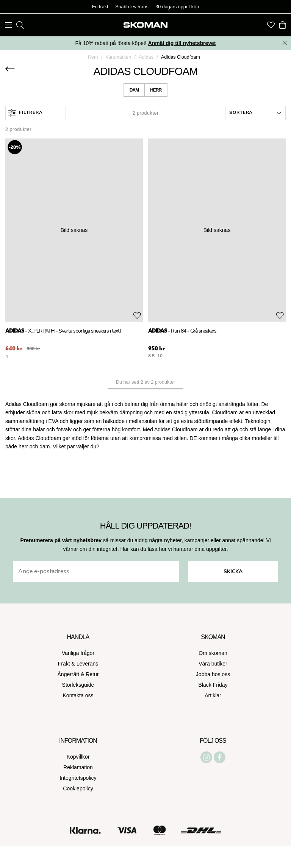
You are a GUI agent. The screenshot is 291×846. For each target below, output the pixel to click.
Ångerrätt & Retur (78, 674)
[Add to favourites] (137, 316)
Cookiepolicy (78, 788)
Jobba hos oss (213, 674)
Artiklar (213, 695)
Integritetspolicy (77, 778)
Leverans (88, 664)
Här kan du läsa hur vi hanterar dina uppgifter (173, 549)
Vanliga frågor (78, 653)
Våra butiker (213, 664)
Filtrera (25, 113)
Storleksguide (78, 685)
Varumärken (118, 57)
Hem (93, 57)
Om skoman (213, 653)
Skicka (233, 572)
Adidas (146, 57)
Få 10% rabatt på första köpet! (145, 43)
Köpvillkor (78, 757)
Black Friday (212, 685)
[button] (255, 113)
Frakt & (67, 664)
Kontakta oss (78, 695)
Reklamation (78, 767)
